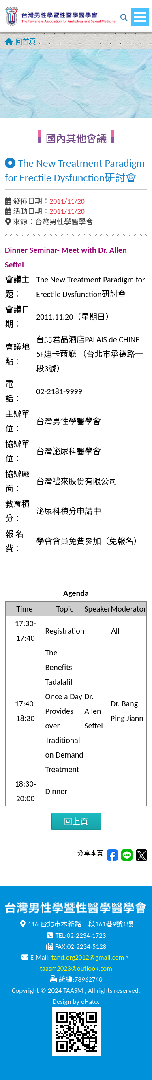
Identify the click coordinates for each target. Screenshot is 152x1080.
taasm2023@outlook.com (76, 968)
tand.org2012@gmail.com (87, 957)
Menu (141, 13)
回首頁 (25, 42)
